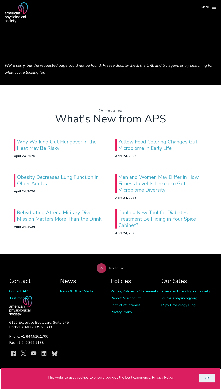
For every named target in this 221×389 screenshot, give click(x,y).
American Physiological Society (185, 291)
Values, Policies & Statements (134, 291)
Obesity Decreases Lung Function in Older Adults (58, 180)
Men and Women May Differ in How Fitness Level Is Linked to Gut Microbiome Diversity (158, 183)
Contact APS (19, 291)
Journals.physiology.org (179, 298)
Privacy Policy (121, 312)
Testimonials (19, 298)
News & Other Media (76, 291)
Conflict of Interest (125, 305)
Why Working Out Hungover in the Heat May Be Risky (57, 145)
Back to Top (111, 268)
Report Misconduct (125, 298)
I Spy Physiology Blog (178, 305)
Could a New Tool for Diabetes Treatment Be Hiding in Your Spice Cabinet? (157, 219)
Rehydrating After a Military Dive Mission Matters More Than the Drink (59, 215)
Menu (208, 7)
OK (207, 378)
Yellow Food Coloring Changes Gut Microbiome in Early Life (157, 145)
